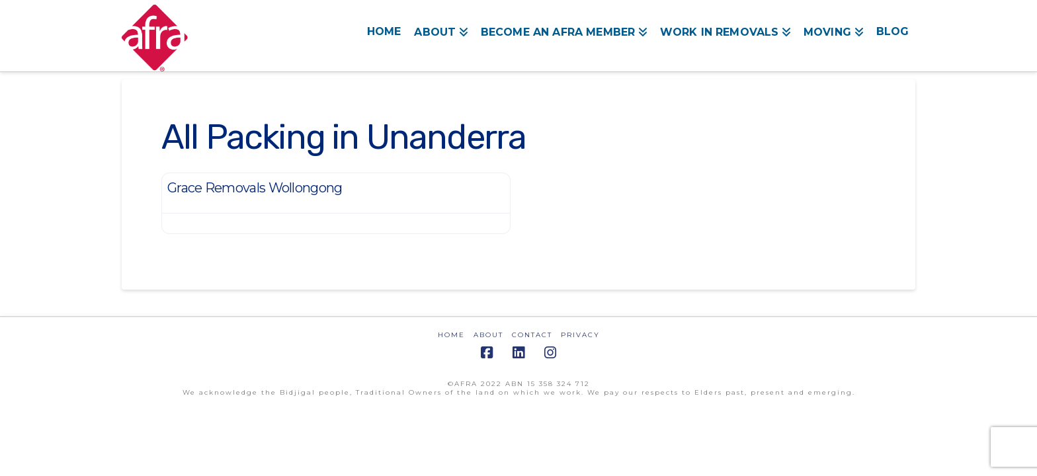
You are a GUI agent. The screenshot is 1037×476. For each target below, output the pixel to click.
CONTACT (532, 335)
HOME (451, 335)
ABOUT (488, 335)
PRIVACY (580, 335)
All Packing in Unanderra (343, 136)
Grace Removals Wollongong (255, 188)
